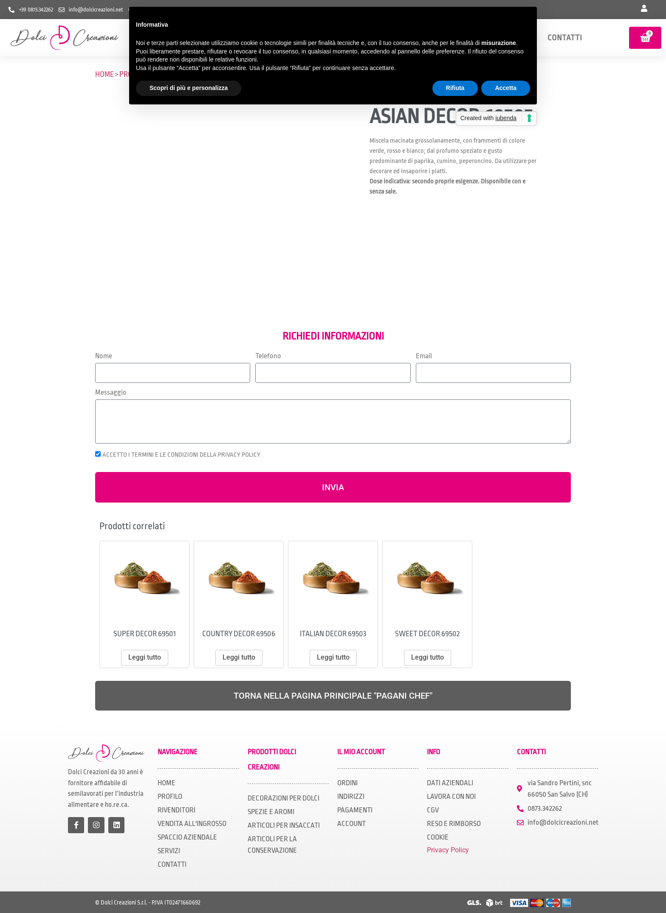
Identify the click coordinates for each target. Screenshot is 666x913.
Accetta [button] (505, 87)
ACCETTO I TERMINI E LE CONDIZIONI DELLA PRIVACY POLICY (181, 454)
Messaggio (111, 392)
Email (424, 356)
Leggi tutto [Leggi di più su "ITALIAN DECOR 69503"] (333, 657)
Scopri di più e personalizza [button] (189, 87)
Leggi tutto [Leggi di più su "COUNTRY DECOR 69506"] (239, 657)
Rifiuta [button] (455, 87)
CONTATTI (564, 37)
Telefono (268, 356)
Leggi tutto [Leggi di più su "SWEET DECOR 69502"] (427, 657)
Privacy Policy (448, 850)
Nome (103, 356)
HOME (104, 74)
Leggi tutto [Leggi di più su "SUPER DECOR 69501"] (144, 657)
